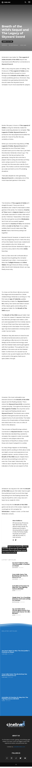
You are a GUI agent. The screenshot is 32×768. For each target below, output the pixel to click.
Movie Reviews (15, 602)
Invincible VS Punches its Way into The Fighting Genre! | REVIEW (20, 587)
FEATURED (14, 548)
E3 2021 (25, 546)
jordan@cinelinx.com (19, 747)
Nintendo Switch (8, 550)
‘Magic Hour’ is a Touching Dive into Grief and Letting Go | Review (21, 599)
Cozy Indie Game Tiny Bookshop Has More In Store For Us (20, 576)
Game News (15, 567)
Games (13, 590)
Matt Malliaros (14, 45)
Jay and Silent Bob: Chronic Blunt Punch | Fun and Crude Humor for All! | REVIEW (21, 611)
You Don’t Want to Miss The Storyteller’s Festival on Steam (20, 564)
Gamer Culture (7, 42)
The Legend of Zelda (9, 552)
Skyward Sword (21, 550)
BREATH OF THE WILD (14, 546)
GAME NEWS (22, 548)
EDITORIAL (5, 548)
